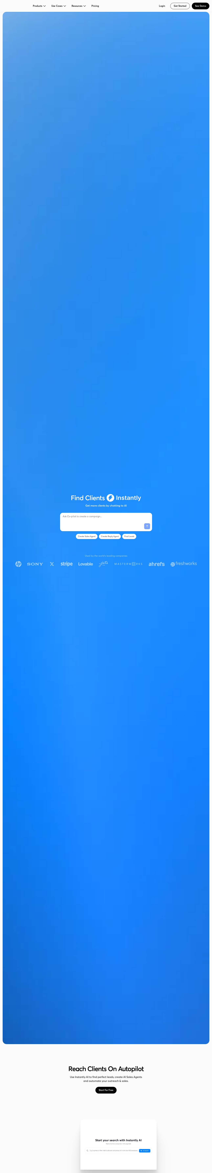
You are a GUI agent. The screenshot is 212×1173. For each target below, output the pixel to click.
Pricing (95, 5)
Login (162, 5)
